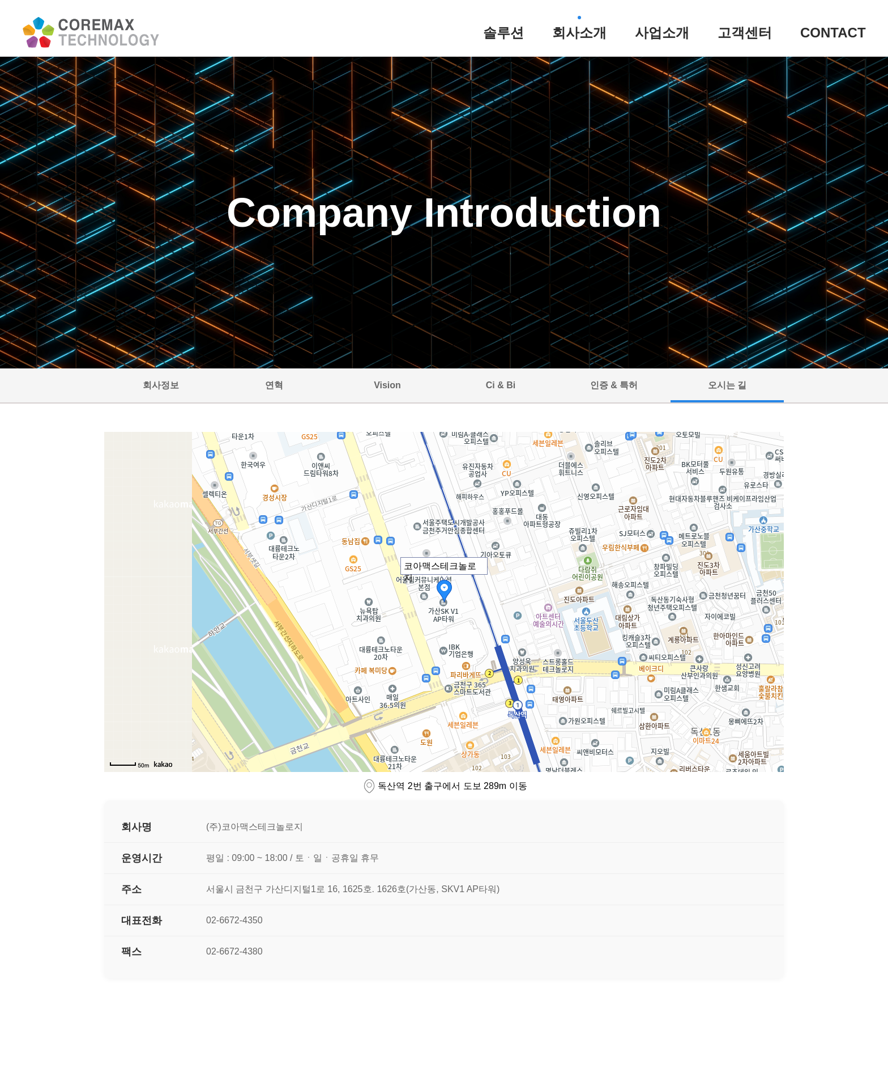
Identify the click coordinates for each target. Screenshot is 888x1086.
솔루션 (503, 32)
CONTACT (833, 32)
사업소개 (662, 32)
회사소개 (579, 32)
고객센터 (745, 32)
